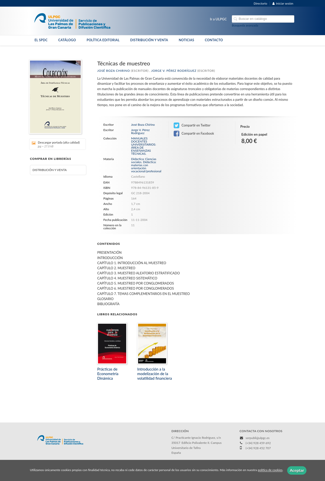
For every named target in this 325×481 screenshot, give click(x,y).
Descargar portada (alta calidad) (56, 144)
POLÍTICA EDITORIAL (103, 40)
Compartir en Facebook (194, 133)
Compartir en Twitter (192, 125)
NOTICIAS (186, 40)
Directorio (260, 3)
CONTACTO (214, 40)
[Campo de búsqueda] (263, 19)
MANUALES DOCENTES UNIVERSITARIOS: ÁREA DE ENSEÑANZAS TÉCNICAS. (143, 146)
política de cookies (270, 470)
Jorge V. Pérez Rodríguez (174, 71)
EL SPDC (41, 40)
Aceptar (297, 470)
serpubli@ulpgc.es (257, 438)
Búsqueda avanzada (245, 25)
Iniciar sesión (282, 3)
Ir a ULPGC (218, 19)
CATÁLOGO (67, 40)
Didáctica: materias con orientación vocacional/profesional (146, 166)
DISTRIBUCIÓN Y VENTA (149, 40)
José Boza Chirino (113, 71)
